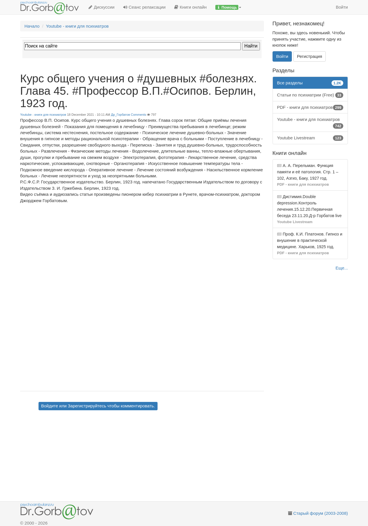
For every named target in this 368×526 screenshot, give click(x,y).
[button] (228, 7)
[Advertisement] (152, 456)
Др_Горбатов (120, 114)
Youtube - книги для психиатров (43, 114)
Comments (138, 114)
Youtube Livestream (310, 138)
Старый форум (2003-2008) (320, 513)
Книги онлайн (190, 7)
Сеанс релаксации (144, 7)
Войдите (49, 405)
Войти (342, 7)
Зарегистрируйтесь (87, 405)
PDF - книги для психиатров (310, 107)
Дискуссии (101, 7)
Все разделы (310, 83)
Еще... (342, 267)
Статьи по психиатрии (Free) (310, 95)
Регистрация (309, 56)
